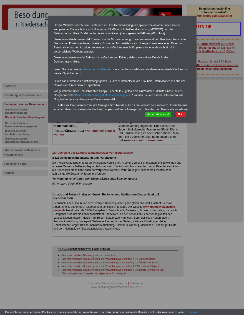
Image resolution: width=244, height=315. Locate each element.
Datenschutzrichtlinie (94, 69)
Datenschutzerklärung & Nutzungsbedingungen (103, 95)
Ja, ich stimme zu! (158, 114)
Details (193, 312)
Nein (181, 114)
